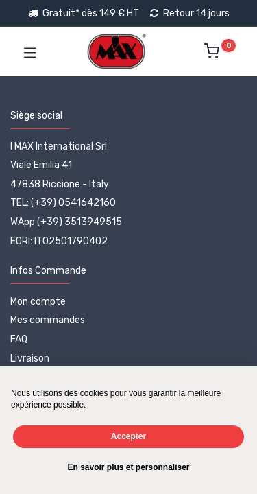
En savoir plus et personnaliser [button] (128, 467)
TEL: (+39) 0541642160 (63, 203)
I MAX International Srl (58, 146)
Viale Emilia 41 (41, 165)
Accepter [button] (128, 436)
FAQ (18, 339)
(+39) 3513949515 (79, 222)
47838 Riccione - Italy (59, 184)
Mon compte (38, 301)
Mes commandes (47, 320)
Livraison (29, 358)
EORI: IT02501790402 (59, 241)
